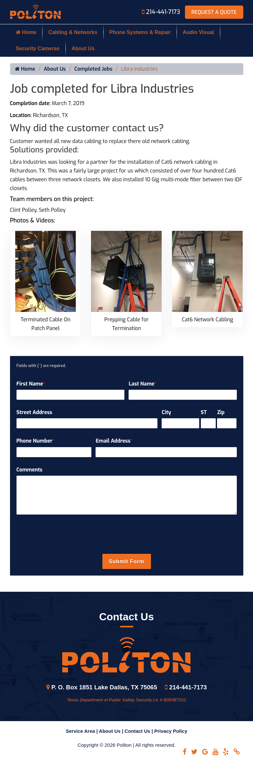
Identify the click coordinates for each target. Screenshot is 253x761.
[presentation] (127, 534)
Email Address (114, 440)
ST (204, 412)
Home (26, 32)
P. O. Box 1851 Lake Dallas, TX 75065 (101, 687)
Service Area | (82, 731)
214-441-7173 (162, 12)
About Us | (111, 731)
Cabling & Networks (72, 32)
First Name (31, 383)
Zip (220, 412)
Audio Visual (198, 32)
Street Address (34, 412)
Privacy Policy (170, 731)
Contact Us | (140, 731)
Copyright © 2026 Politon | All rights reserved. (126, 745)
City (166, 412)
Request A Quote (214, 12)
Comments (30, 469)
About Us (83, 48)
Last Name (142, 383)
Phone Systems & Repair (140, 32)
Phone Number (36, 440)
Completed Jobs (93, 69)
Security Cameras (38, 48)
